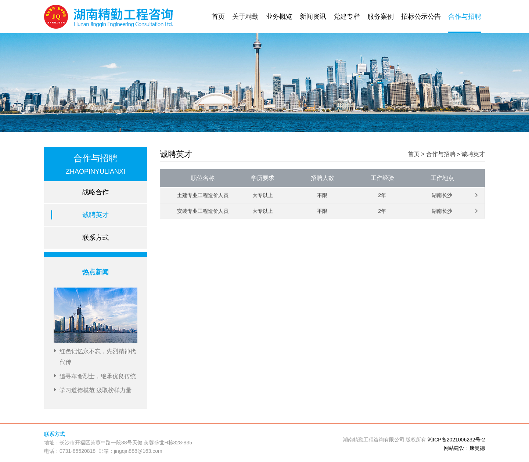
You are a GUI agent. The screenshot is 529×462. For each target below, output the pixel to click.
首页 (218, 16)
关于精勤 (245, 16)
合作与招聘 (464, 16)
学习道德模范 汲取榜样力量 (96, 390)
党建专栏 (347, 16)
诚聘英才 (95, 215)
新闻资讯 (313, 16)
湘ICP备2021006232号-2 (456, 440)
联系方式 (95, 237)
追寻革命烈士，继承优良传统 (98, 376)
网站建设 (454, 448)
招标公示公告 (421, 16)
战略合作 (95, 192)
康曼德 (477, 448)
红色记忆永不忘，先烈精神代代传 (98, 356)
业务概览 (279, 16)
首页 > (417, 154)
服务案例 (380, 16)
